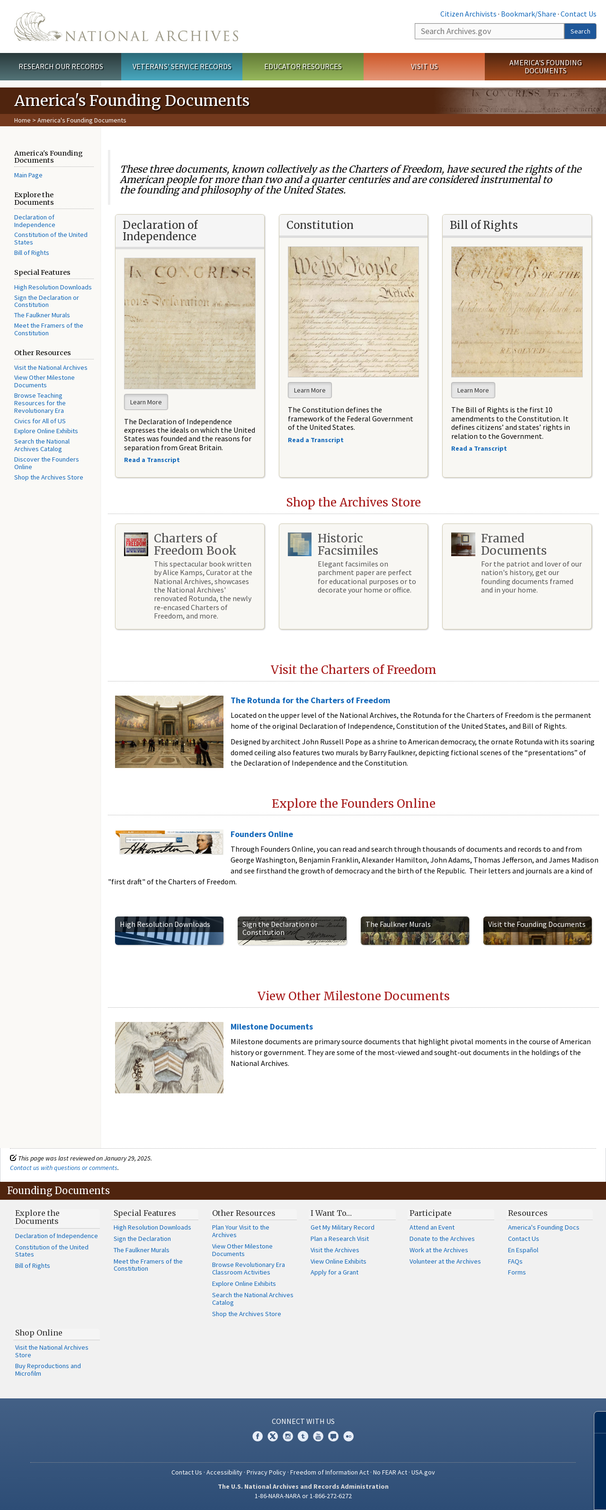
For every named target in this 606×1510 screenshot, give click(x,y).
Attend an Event (432, 1227)
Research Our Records (60, 66)
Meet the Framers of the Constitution (48, 329)
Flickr (348, 1436)
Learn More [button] (146, 402)
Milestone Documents (272, 1026)
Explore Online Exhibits (46, 431)
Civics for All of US (40, 421)
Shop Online (38, 1332)
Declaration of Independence (34, 221)
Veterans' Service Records (182, 66)
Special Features (145, 1213)
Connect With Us (303, 1421)
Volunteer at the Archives (445, 1261)
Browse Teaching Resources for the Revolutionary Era (40, 403)
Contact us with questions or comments (63, 1167)
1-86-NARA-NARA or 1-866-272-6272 (303, 1496)
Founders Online (262, 834)
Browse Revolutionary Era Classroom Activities (248, 1268)
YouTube (318, 1436)
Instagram (288, 1436)
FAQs (515, 1261)
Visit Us (424, 66)
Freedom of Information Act (329, 1472)
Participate (431, 1213)
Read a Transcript (479, 448)
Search (580, 31)
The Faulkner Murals (42, 315)
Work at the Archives (439, 1250)
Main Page (28, 175)
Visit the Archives (335, 1250)
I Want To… (331, 1213)
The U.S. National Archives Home (126, 26)
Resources (528, 1213)
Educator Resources (303, 66)
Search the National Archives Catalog (42, 445)
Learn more (521, 1493)
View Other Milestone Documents (44, 381)
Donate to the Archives (442, 1238)
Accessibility (224, 1472)
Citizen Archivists (468, 13)
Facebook (257, 1436)
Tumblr (303, 1436)
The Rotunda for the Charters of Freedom (310, 700)
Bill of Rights (31, 252)
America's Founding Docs (543, 1227)
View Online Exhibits (338, 1261)
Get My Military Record (342, 1227)
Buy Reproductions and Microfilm (48, 1370)
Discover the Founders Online (46, 463)
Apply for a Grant (334, 1272)
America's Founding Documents (545, 66)
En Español (523, 1250)
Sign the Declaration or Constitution (46, 301)
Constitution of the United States (51, 238)
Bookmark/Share (528, 13)
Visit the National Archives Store (52, 1351)
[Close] (595, 1422)
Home (22, 120)
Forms (517, 1272)
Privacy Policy (266, 1472)
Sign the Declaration (142, 1238)
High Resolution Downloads (53, 287)
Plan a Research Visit (340, 1238)
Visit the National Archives (51, 367)
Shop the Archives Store (48, 477)
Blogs (333, 1436)
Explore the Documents (37, 1217)
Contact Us (579, 13)
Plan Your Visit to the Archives (240, 1231)
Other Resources (244, 1213)
